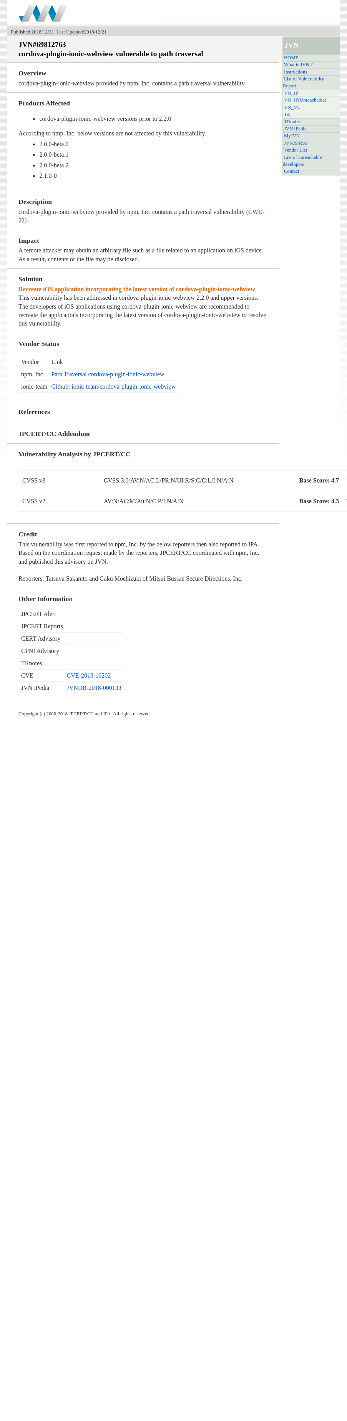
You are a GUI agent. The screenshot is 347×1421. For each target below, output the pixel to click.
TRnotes (292, 121)
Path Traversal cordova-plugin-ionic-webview (107, 374)
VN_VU (292, 107)
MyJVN (292, 136)
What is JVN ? (298, 64)
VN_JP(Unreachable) (305, 100)
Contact (291, 171)
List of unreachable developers (302, 161)
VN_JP (291, 93)
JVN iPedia (295, 129)
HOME (291, 57)
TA (287, 114)
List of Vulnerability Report (303, 82)
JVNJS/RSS (296, 143)
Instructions (295, 72)
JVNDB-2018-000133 (94, 688)
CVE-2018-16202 (89, 675)
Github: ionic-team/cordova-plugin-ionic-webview (113, 386)
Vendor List (295, 150)
